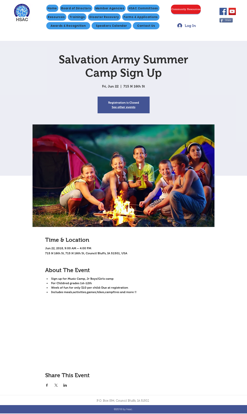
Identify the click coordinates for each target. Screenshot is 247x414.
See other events (123, 107)
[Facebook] (223, 11)
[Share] (226, 20)
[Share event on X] (56, 385)
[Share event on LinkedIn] (65, 385)
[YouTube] (232, 11)
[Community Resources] (186, 9)
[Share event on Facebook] (47, 385)
